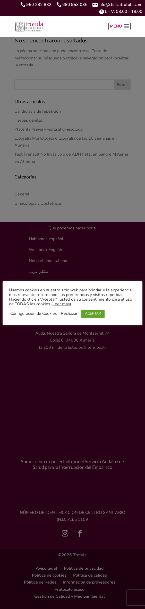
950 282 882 (39, 4)
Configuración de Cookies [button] (33, 313)
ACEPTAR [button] (93, 313)
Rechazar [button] (69, 313)
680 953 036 (75, 4)
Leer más (61, 304)
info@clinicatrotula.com (120, 4)
